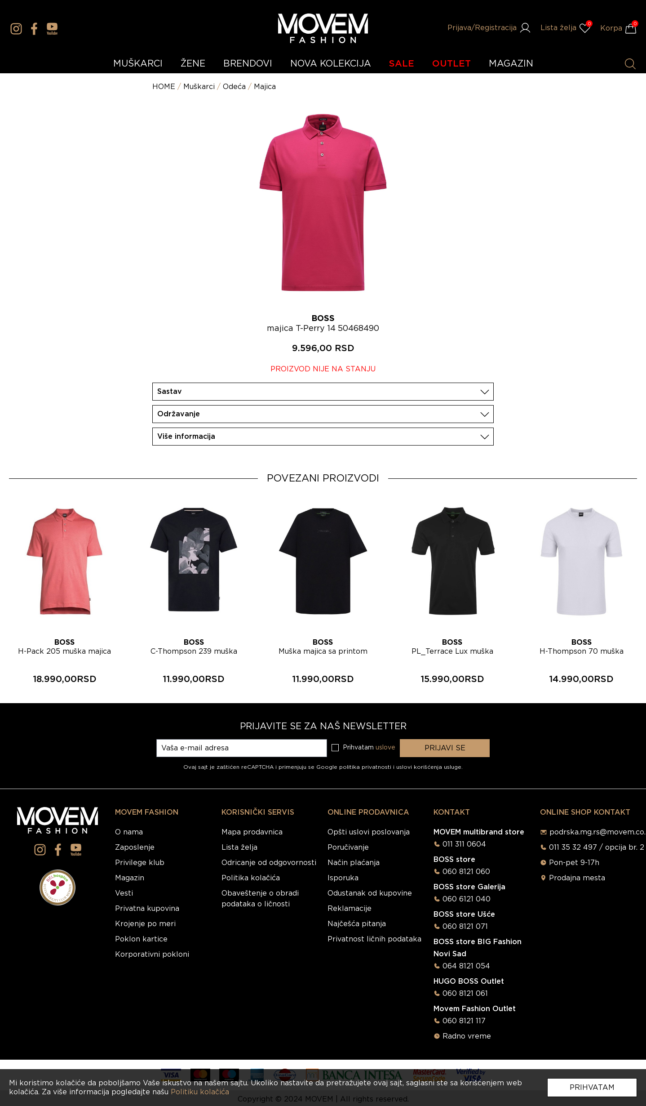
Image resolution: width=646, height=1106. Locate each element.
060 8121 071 (465, 926)
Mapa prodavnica (252, 832)
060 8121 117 (464, 1021)
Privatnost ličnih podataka (374, 939)
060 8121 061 (465, 993)
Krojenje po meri (145, 924)
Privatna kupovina (147, 908)
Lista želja (239, 847)
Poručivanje (348, 847)
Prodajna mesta (577, 878)
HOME (163, 86)
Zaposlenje (135, 847)
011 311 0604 (464, 844)
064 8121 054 (466, 966)
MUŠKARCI (138, 63)
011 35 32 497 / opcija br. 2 (596, 847)
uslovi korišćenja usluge (428, 767)
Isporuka (342, 878)
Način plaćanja (353, 862)
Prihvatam (592, 1087)
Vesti (124, 893)
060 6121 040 (466, 899)
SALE (401, 63)
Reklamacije (349, 908)
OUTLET (451, 63)
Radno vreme (466, 1036)
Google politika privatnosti (354, 767)
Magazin (129, 878)
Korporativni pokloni (152, 954)
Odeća (234, 86)
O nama (129, 832)
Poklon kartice (141, 939)
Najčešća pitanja (356, 924)
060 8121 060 (466, 871)
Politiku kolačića (200, 1092)
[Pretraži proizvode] (630, 63)
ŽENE (193, 63)
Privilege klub (139, 862)
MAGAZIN (511, 63)
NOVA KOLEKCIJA (330, 63)
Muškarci (199, 86)
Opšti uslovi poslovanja (368, 832)
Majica (265, 86)
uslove (385, 748)
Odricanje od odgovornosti (268, 862)
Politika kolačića (250, 878)
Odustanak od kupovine (369, 893)
